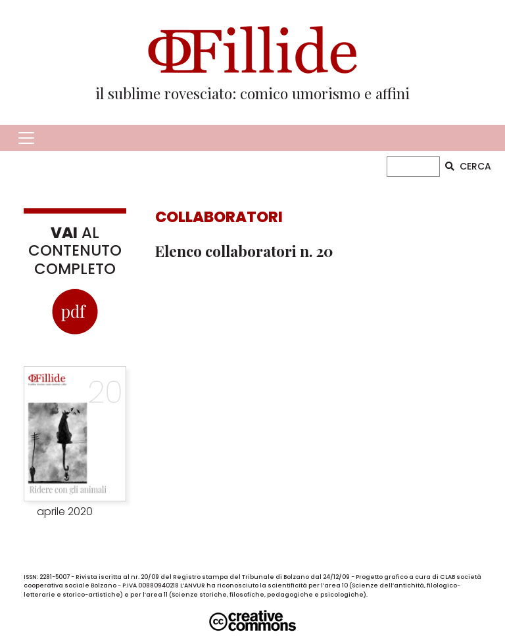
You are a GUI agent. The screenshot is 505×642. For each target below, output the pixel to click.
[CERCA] (413, 166)
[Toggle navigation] (26, 138)
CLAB (447, 577)
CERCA (468, 166)
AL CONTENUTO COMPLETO (75, 250)
